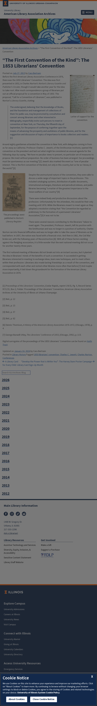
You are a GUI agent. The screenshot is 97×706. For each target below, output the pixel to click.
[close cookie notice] (92, 677)
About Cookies (17, 699)
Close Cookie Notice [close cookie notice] (43, 699)
